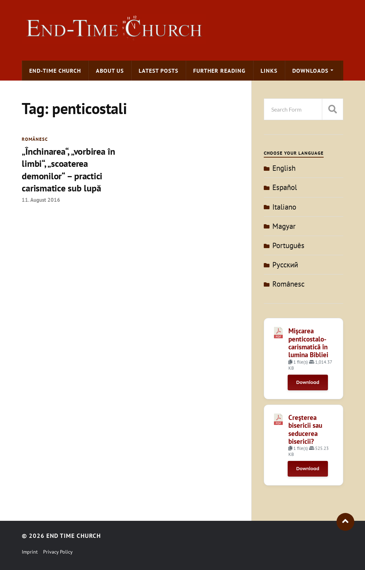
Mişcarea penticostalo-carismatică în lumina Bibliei (308, 343)
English (283, 168)
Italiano (284, 207)
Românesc (35, 139)
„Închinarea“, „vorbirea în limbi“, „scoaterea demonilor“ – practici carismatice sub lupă (68, 169)
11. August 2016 (41, 199)
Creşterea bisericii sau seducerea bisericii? (305, 429)
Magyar (283, 226)
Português (288, 245)
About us (110, 70)
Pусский (285, 264)
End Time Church (73, 536)
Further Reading (219, 70)
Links (269, 70)
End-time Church (55, 70)
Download (307, 382)
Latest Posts (158, 70)
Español (284, 187)
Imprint (30, 552)
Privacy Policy (58, 552)
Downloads (310, 70)
